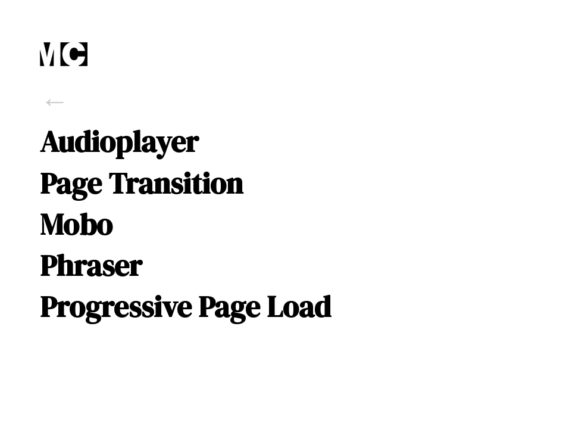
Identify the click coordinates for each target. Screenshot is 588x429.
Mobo (76, 224)
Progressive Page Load (185, 307)
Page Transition (141, 183)
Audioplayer (119, 142)
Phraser (91, 265)
